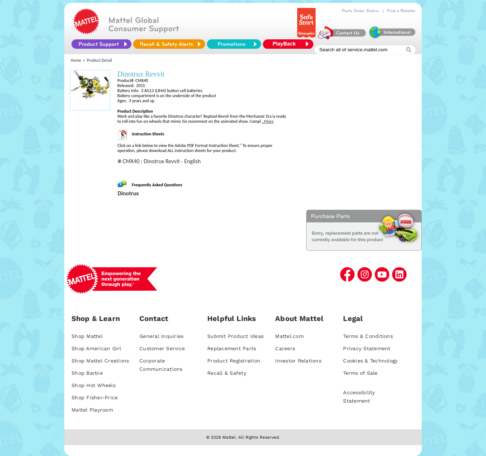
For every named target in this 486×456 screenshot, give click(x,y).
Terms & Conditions (368, 336)
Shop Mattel (87, 336)
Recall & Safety (226, 373)
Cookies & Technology (370, 361)
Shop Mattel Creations (100, 361)
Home (76, 60)
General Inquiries (161, 336)
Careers (285, 348)
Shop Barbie (87, 373)
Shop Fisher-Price (94, 397)
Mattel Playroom (92, 410)
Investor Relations (298, 361)
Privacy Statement (366, 348)
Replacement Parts (231, 348)
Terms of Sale (360, 373)
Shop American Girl (96, 348)
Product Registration (233, 361)
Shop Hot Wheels (93, 385)
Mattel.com (289, 336)
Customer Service (162, 348)
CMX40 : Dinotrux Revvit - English (162, 161)
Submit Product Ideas (235, 336)
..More (268, 121)
